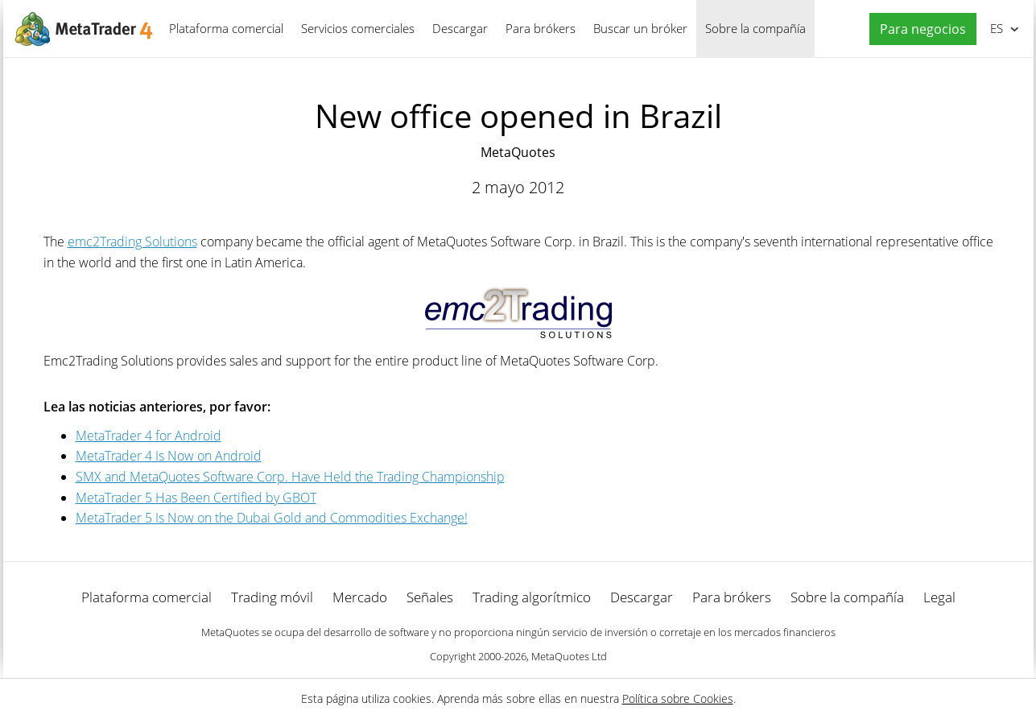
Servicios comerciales (358, 28)
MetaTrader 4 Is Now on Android (169, 456)
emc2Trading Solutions (132, 241)
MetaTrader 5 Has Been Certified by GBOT (196, 497)
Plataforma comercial (226, 28)
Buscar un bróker (640, 28)
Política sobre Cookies (677, 698)
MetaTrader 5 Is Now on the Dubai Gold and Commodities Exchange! (272, 518)
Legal (939, 597)
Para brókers (541, 28)
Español (995, 28)
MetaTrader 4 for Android (148, 435)
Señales (430, 597)
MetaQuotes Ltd (569, 656)
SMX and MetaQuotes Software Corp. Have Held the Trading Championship (290, 477)
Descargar (460, 28)
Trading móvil (272, 597)
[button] (918, 29)
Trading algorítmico (532, 597)
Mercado (359, 597)
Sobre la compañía (755, 28)
